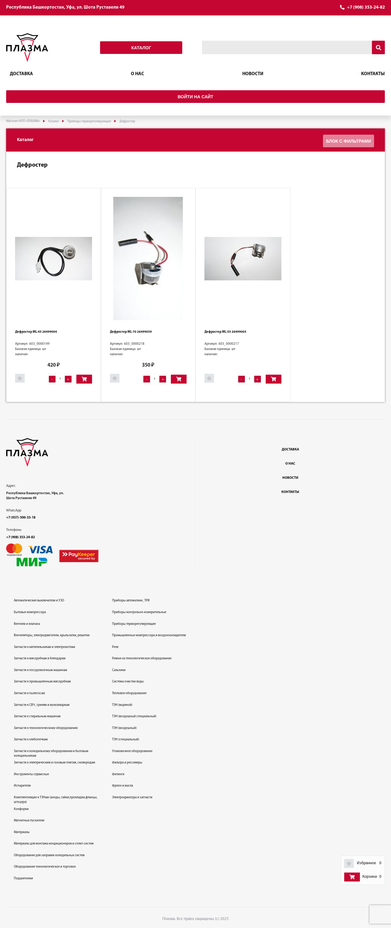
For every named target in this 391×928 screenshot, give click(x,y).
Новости (252, 74)
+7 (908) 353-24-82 (366, 7)
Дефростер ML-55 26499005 (225, 330)
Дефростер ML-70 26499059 (131, 330)
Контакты (373, 74)
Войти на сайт (195, 96)
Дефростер (32, 164)
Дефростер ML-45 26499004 (36, 330)
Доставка (21, 74)
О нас (137, 74)
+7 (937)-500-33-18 (20, 516)
